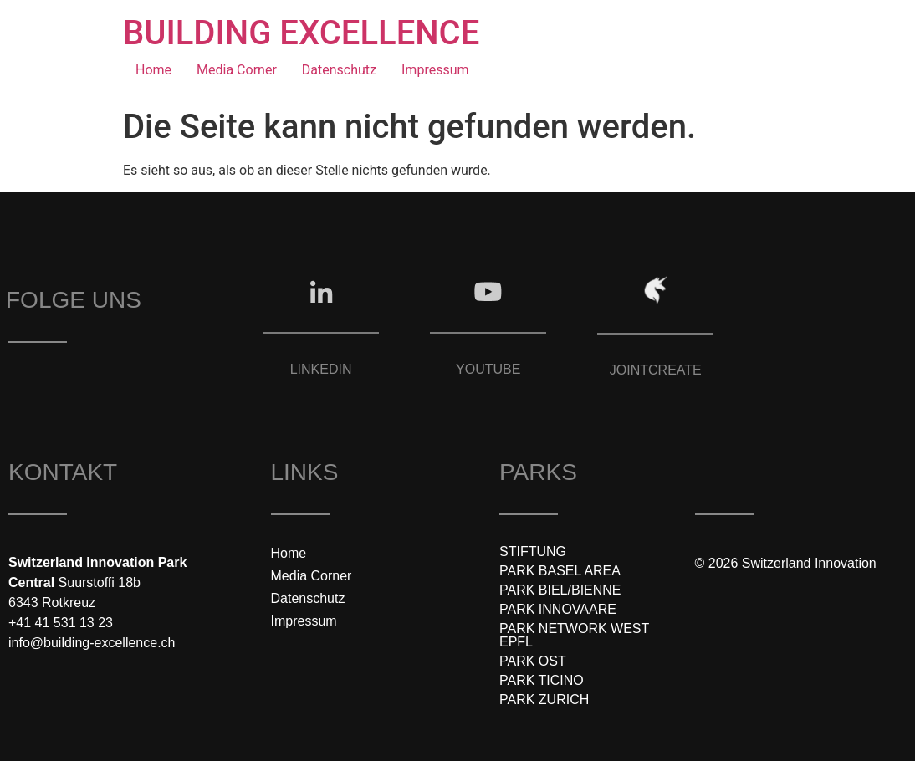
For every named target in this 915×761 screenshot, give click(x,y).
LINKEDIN (321, 369)
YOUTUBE (488, 369)
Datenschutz (339, 70)
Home (153, 70)
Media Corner (237, 70)
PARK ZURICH (544, 699)
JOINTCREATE (656, 370)
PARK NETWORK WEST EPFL (574, 635)
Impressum (435, 70)
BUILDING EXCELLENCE (301, 33)
